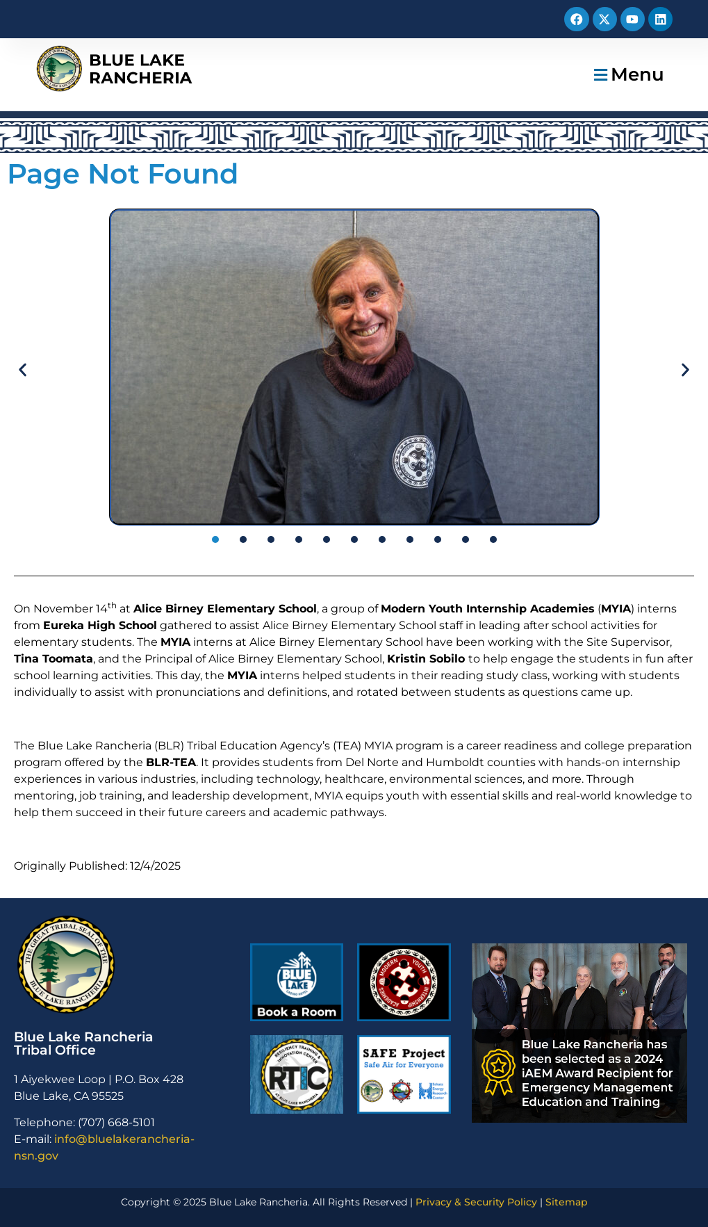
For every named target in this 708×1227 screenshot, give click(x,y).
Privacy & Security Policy (476, 1202)
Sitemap (566, 1202)
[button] (627, 74)
